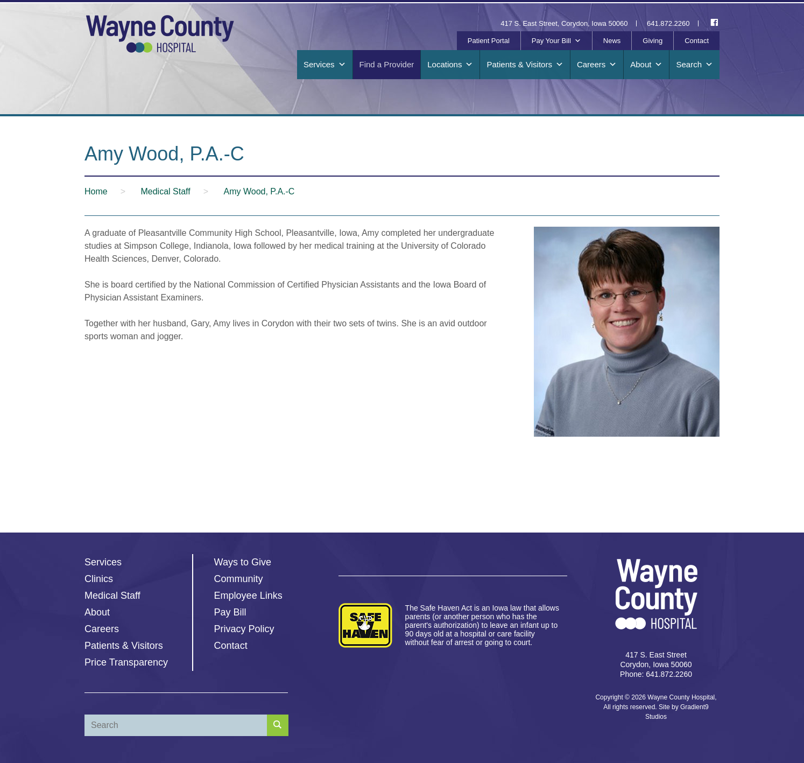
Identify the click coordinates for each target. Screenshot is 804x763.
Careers (597, 64)
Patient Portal (489, 41)
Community (238, 578)
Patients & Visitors (524, 64)
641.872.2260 (668, 23)
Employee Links (248, 595)
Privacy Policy (244, 629)
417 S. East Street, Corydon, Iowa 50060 (563, 23)
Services (325, 64)
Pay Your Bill (556, 41)
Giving (652, 41)
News (612, 41)
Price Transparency (126, 662)
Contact (697, 41)
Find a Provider (386, 64)
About (646, 64)
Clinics (98, 578)
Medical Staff (112, 595)
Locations (450, 64)
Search (694, 64)
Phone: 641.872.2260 (656, 674)
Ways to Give (242, 562)
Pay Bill (230, 612)
